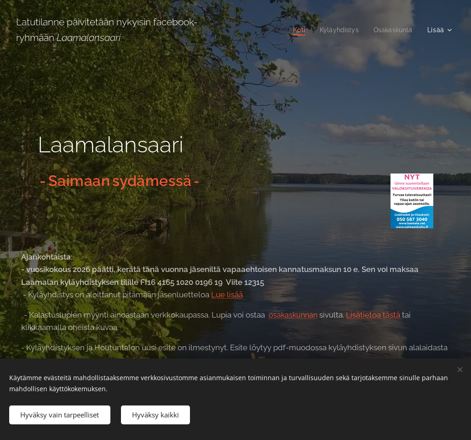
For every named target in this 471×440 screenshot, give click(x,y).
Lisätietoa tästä (374, 314)
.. (22, 314)
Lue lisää (227, 294)
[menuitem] (295, 29)
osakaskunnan (293, 315)
